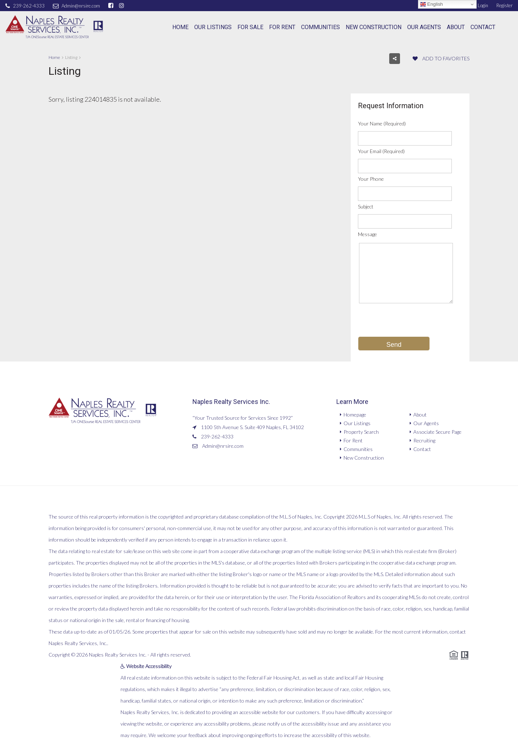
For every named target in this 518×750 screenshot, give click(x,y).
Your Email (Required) (381, 151)
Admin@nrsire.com (223, 446)
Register (504, 5)
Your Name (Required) (382, 123)
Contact (483, 27)
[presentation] (412, 322)
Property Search (361, 432)
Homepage (355, 414)
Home (180, 27)
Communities (320, 27)
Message (367, 234)
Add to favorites (441, 58)
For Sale (250, 27)
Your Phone (371, 179)
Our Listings (213, 27)
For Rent (282, 27)
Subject (365, 206)
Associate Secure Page (437, 432)
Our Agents (424, 27)
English (431, 4)
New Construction (373, 27)
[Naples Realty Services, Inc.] (54, 27)
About (456, 27)
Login (479, 5)
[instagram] (122, 5)
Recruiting (424, 440)
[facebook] (111, 5)
